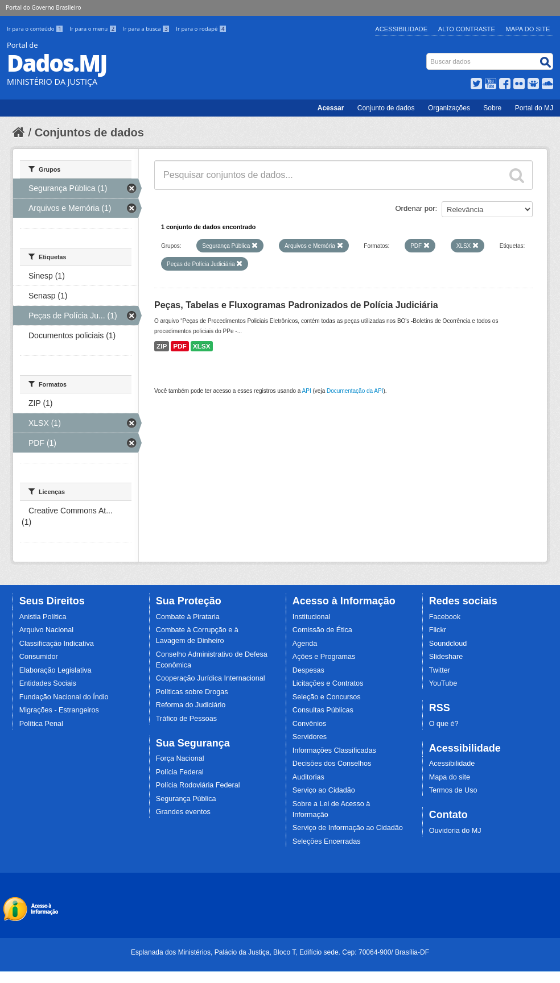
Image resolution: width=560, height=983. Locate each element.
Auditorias (308, 777)
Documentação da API (355, 391)
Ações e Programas (324, 657)
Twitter (439, 670)
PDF (180, 346)
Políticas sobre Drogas (192, 692)
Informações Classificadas (334, 750)
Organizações (449, 108)
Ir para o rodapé (201, 28)
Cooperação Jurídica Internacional (210, 678)
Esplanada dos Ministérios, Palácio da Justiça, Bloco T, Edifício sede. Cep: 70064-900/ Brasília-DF (280, 952)
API (306, 391)
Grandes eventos (183, 812)
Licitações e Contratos (328, 683)
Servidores (310, 737)
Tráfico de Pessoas (186, 719)
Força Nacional (180, 758)
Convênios (310, 724)
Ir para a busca (147, 28)
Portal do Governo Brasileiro (43, 7)
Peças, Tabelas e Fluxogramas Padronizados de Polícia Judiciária (296, 305)
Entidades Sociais (47, 683)
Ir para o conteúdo (36, 28)
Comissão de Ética (322, 630)
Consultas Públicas (323, 710)
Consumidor (38, 657)
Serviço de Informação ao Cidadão (348, 828)
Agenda (305, 644)
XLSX (202, 346)
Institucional (312, 617)
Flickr (437, 630)
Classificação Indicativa (56, 644)
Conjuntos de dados (89, 132)
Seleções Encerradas (327, 841)
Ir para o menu (93, 28)
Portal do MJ (534, 108)
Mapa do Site (528, 29)
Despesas (308, 670)
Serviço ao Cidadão (324, 790)
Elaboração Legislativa (55, 670)
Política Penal (41, 724)
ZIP (162, 346)
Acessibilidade (401, 29)
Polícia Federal (180, 772)
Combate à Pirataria (188, 617)
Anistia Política (43, 617)
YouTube (443, 683)
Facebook (444, 617)
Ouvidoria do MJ (455, 831)
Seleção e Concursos (327, 697)
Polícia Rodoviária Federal (198, 785)
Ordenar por (415, 208)
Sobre (492, 108)
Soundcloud (448, 644)
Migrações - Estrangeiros (59, 710)
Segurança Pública (186, 799)
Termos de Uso (453, 790)
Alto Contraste (466, 29)
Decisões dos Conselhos (332, 764)
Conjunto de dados (386, 108)
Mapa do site (449, 777)
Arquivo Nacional (46, 630)
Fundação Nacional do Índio (64, 697)
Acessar (331, 108)
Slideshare (446, 657)
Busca (427, 55)
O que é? (444, 724)
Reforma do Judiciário (191, 705)
